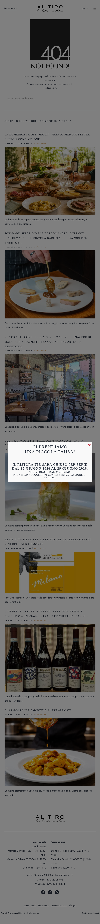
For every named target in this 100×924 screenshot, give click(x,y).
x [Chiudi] (89, 445)
